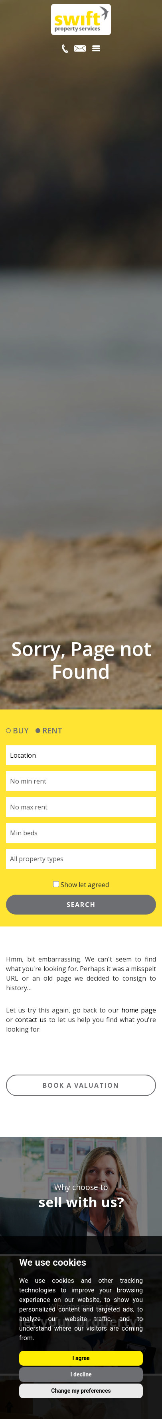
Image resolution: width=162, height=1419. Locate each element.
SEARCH (81, 904)
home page (138, 1010)
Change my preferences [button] (81, 1391)
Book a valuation (81, 1085)
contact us (31, 1019)
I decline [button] (80, 1374)
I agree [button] (80, 1358)
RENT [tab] (49, 730)
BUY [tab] (17, 730)
